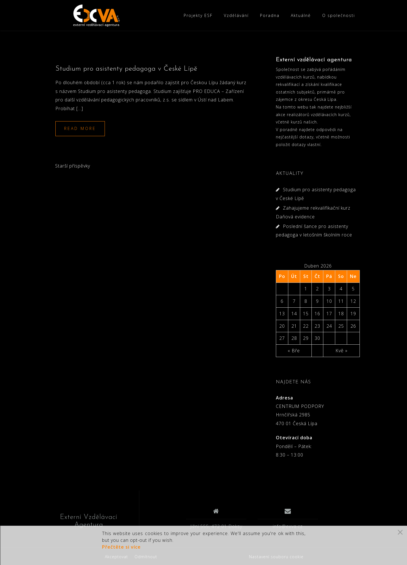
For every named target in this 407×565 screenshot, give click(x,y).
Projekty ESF (198, 15)
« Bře (294, 350)
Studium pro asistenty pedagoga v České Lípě (126, 69)
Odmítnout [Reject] (146, 556)
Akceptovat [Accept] (116, 556)
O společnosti (338, 15)
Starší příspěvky (72, 166)
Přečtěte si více (121, 547)
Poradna (270, 15)
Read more (80, 128)
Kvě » (341, 350)
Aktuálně (301, 15)
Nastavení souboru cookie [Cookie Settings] (276, 556)
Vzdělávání (236, 15)
